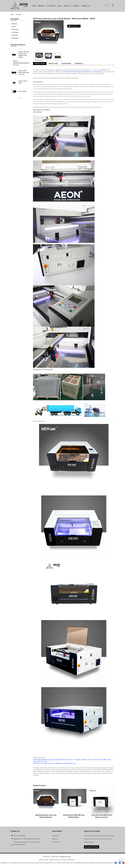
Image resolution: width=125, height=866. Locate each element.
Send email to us (74, 26)
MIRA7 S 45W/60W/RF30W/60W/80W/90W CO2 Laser (22, 63)
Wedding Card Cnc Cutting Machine (11, 863)
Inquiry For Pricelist (92, 847)
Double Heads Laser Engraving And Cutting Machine (76, 71)
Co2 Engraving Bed (97, 71)
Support (76, 6)
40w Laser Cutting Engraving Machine (77, 863)
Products (41, 6)
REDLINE (14, 23)
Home (34, 6)
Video (59, 6)
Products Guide (43, 860)
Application (51, 6)
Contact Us (85, 6)
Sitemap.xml (70, 860)
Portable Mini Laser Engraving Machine (101, 863)
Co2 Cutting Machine (59, 863)
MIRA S (14, 26)
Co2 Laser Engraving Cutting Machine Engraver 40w (37, 863)
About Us (67, 6)
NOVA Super (15, 32)
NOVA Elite (15, 35)
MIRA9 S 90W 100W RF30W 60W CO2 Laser (23, 72)
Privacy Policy (56, 842)
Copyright (47, 856)
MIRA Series (15, 29)
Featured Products (54, 860)
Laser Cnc (58, 71)
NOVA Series (15, 38)
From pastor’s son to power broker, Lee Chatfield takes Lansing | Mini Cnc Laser (54, 763)
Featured (18, 14)
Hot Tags (63, 860)
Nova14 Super (22, 91)
